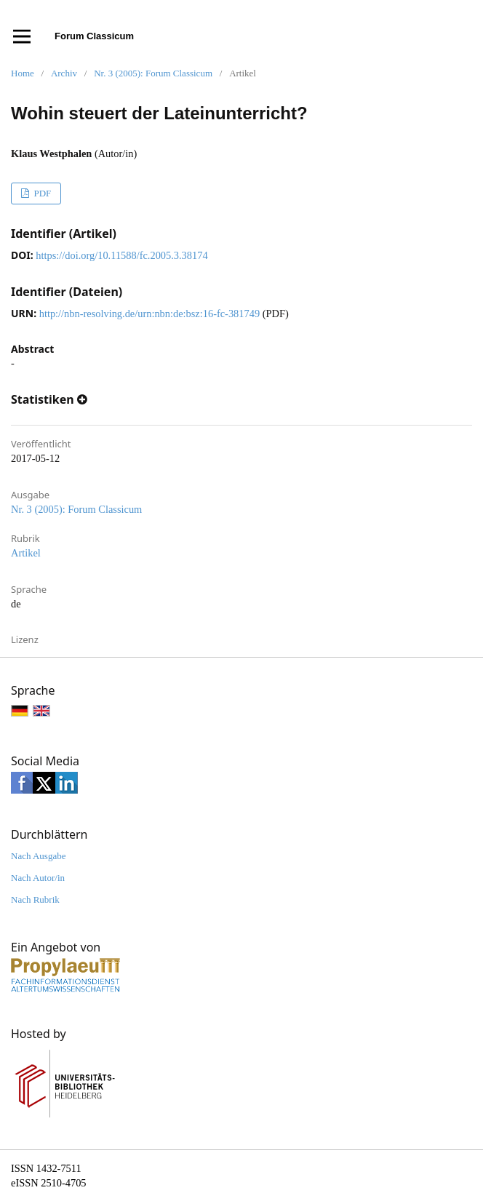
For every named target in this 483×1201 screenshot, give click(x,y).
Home (22, 73)
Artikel (26, 553)
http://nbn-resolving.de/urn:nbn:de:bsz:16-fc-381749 (149, 313)
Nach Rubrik (35, 899)
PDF (41, 193)
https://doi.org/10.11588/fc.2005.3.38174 (121, 255)
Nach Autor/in (38, 877)
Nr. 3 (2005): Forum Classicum (153, 73)
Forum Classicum (94, 36)
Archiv (64, 73)
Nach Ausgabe (38, 855)
